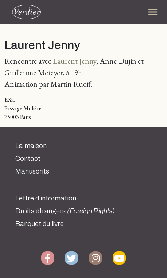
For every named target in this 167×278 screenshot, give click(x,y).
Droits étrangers (65, 211)
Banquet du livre (39, 223)
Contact (27, 158)
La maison (31, 146)
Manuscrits (32, 171)
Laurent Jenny (74, 61)
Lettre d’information (45, 198)
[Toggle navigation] (153, 12)
